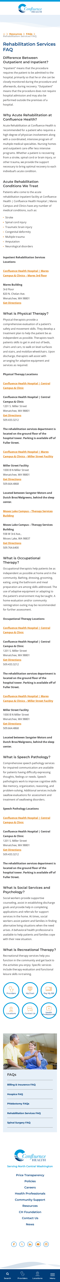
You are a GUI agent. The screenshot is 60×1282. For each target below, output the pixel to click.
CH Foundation (30, 1212)
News (30, 1224)
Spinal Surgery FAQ (18, 1122)
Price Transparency (30, 1175)
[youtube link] (38, 1244)
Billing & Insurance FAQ (21, 1084)
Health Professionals (30, 1193)
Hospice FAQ (15, 1094)
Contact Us (30, 1218)
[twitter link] (22, 1244)
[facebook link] (14, 1244)
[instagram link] (46, 1244)
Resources (15, 34)
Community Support (30, 1200)
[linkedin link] (30, 1244)
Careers (30, 1187)
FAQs (29, 34)
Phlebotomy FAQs (18, 1103)
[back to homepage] (4, 34)
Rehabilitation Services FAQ (24, 1113)
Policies (30, 1181)
